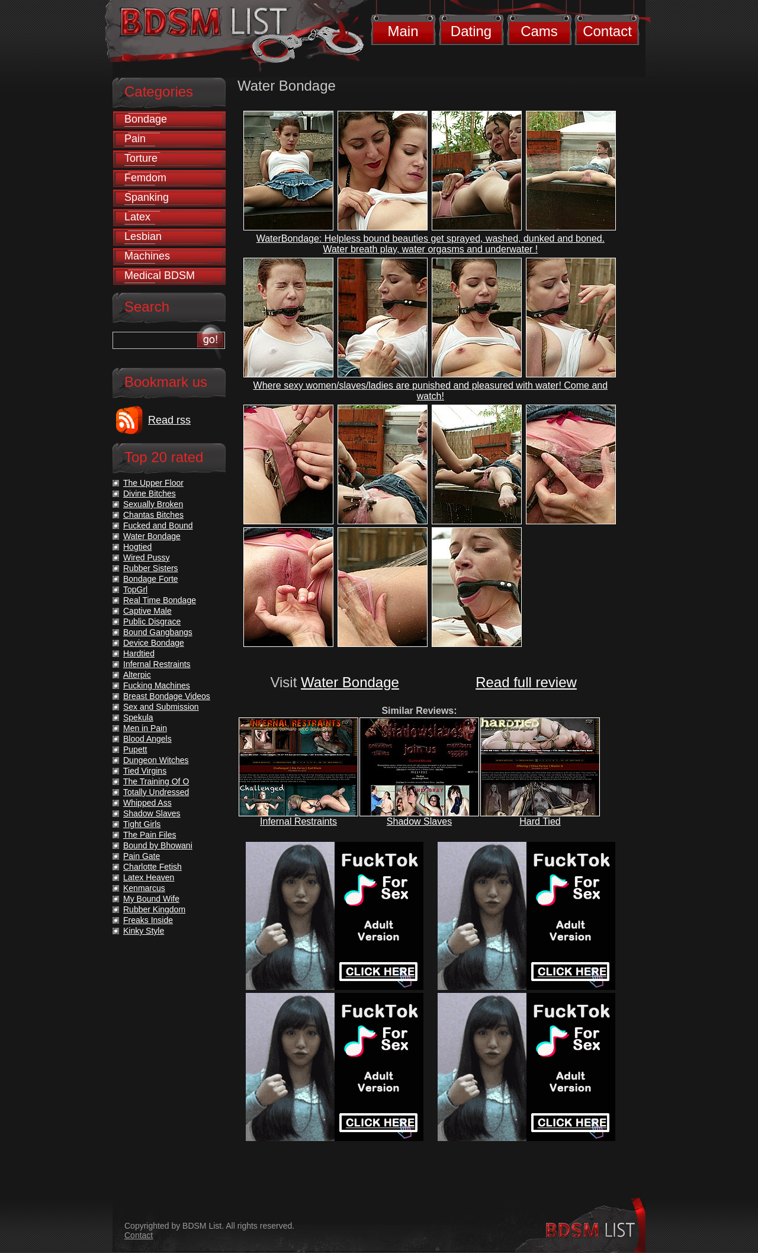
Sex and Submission (161, 707)
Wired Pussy (146, 557)
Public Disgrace (152, 621)
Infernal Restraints (298, 821)
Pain (135, 139)
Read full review (526, 682)
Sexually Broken (153, 504)
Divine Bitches (149, 493)
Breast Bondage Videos (166, 696)
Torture (141, 158)
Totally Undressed (156, 792)
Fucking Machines (156, 685)
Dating (471, 31)
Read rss (169, 420)
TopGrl (135, 589)
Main (402, 31)
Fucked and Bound (158, 525)
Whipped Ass (147, 802)
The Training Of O (156, 781)
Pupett (135, 749)
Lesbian (143, 236)
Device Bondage (153, 643)
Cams (539, 31)
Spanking (146, 197)
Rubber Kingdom (154, 909)
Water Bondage (350, 682)
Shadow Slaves (419, 821)
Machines (147, 256)
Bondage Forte (150, 579)
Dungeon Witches (156, 760)
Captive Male (147, 611)
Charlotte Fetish (152, 866)
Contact (607, 31)
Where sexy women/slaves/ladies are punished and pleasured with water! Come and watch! (430, 390)
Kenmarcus (144, 888)
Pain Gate (141, 856)
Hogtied (137, 547)
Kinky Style (143, 930)
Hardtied (139, 653)
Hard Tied (539, 821)
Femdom (145, 178)
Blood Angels (147, 739)
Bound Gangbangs (157, 632)
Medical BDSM (159, 275)
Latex (137, 217)
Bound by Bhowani (157, 845)
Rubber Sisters (150, 568)
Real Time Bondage (159, 600)
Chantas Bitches (153, 515)
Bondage (145, 119)
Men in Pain (145, 728)
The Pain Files (149, 834)
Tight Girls (141, 824)
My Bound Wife (151, 898)
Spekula (138, 717)
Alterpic (137, 675)
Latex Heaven (148, 877)
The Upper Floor (153, 483)
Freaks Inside (148, 920)
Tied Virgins (144, 770)
